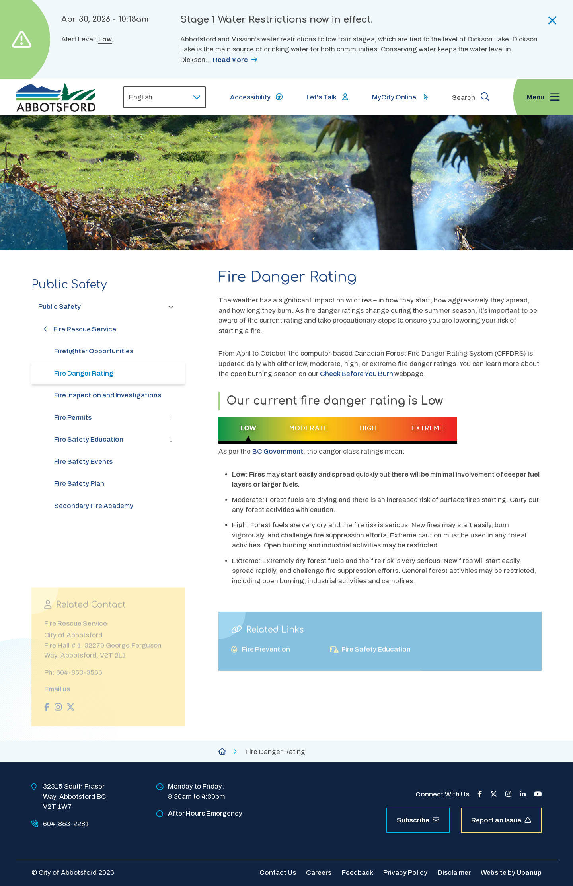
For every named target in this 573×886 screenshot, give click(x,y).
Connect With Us (442, 794)
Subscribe (418, 820)
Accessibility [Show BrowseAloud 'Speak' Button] (250, 97)
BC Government (277, 451)
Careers (318, 872)
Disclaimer (454, 872)
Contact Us (277, 872)
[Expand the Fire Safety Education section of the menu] (171, 439)
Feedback (357, 872)
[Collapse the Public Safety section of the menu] (171, 307)
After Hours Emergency (205, 813)
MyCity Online (394, 97)
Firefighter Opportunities (93, 351)
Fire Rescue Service (84, 329)
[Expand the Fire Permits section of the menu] (171, 417)
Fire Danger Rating (83, 373)
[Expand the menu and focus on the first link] (543, 97)
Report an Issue (501, 820)
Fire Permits (73, 417)
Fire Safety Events (83, 461)
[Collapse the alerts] (552, 21)
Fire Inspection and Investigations (107, 395)
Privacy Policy (405, 872)
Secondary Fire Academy (93, 506)
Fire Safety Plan (79, 483)
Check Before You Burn (357, 374)
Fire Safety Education (88, 439)
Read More (230, 60)
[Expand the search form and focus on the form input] (470, 97)
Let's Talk (321, 97)
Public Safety (59, 306)
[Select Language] (164, 97)
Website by (511, 872)
